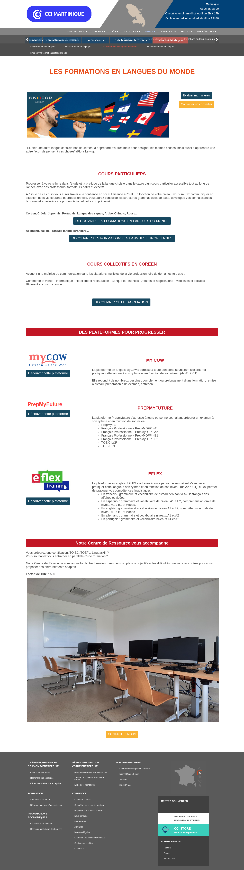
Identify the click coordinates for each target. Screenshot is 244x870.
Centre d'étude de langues (170, 41)
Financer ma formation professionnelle (48, 53)
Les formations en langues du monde (119, 47)
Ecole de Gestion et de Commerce (131, 41)
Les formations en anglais (42, 47)
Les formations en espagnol (78, 47)
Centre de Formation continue (62, 41)
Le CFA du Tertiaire (95, 41)
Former (33, 41)
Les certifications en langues (161, 47)
